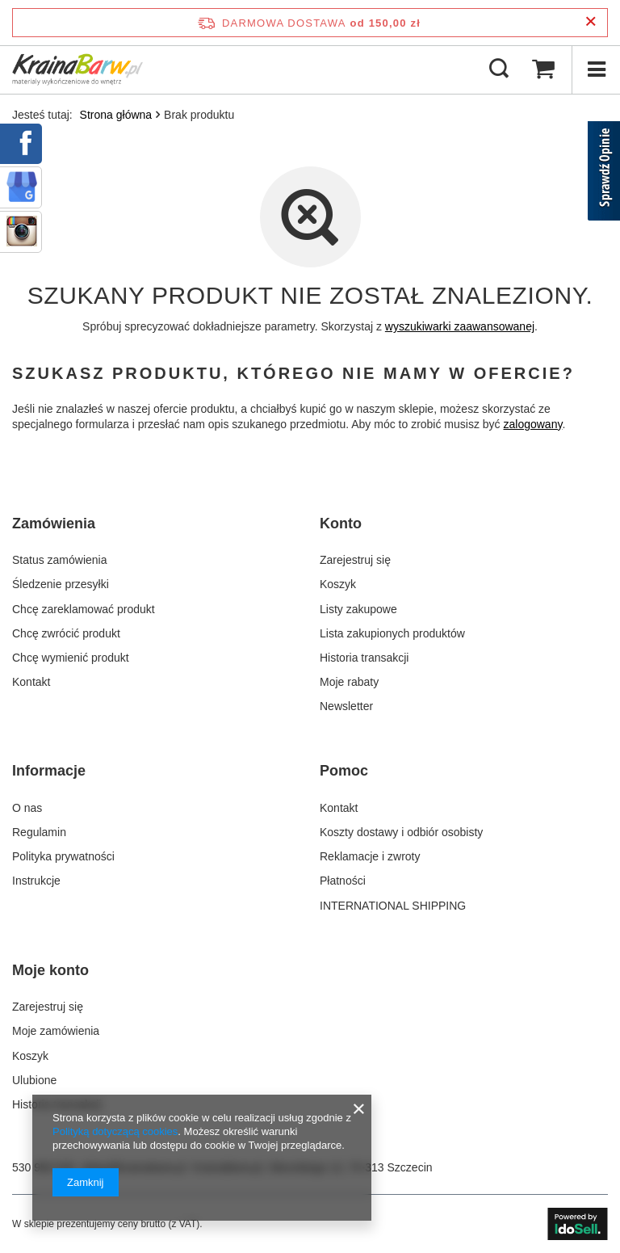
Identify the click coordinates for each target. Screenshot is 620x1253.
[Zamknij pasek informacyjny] (590, 22)
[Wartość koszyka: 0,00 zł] (543, 69)
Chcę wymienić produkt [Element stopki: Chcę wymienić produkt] (70, 657)
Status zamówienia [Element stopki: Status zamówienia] (59, 559)
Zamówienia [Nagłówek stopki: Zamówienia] (53, 523)
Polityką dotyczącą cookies (115, 1131)
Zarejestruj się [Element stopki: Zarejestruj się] (355, 559)
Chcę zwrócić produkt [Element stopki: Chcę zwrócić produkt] (66, 633)
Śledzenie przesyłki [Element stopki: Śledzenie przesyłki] (60, 584)
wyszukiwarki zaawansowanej (459, 326)
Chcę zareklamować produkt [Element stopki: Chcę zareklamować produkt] (83, 609)
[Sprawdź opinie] (604, 173)
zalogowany (533, 424)
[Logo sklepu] (77, 69)
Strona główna (116, 114)
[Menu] (596, 69)
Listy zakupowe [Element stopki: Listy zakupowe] (358, 609)
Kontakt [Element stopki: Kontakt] (31, 681)
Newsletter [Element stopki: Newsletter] (346, 706)
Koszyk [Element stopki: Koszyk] (338, 584)
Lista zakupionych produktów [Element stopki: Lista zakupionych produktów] (392, 633)
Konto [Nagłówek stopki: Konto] (341, 523)
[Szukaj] (499, 69)
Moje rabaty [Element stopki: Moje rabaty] (349, 681)
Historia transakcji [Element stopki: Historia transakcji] (364, 657)
